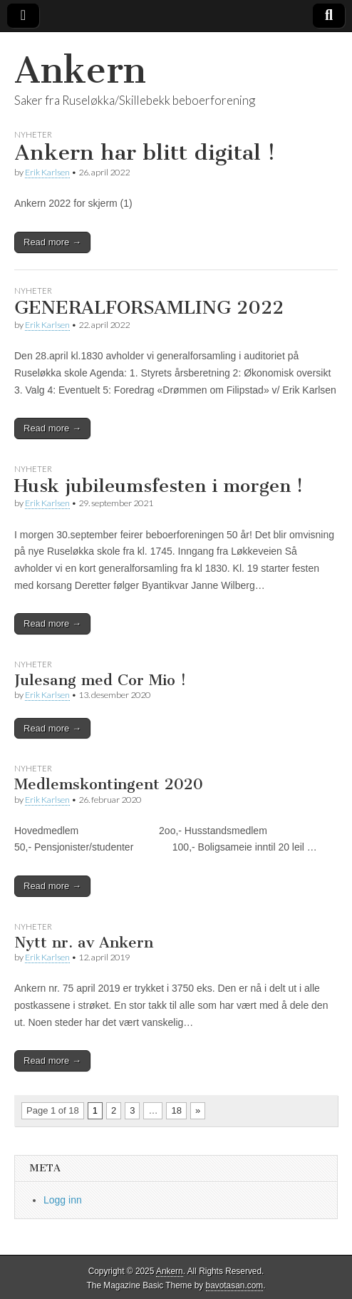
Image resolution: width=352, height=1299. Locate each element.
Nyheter (33, 134)
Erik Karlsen (47, 172)
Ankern (80, 70)
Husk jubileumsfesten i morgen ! (158, 486)
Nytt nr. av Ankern (83, 942)
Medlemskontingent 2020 (108, 784)
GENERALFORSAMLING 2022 (149, 308)
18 (176, 1110)
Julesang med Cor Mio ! (100, 680)
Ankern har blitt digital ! (144, 152)
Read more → (52, 242)
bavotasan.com (235, 1285)
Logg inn (62, 1200)
